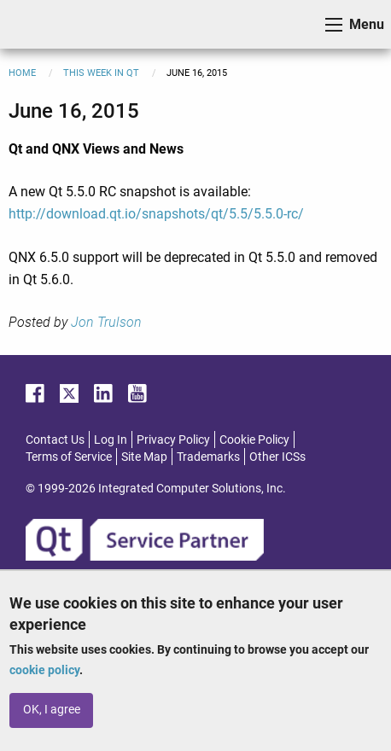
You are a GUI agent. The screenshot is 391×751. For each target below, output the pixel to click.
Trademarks (208, 456)
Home (22, 73)
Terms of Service (69, 456)
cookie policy (44, 670)
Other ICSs (277, 456)
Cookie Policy (254, 439)
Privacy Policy (173, 439)
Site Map (144, 456)
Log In (110, 439)
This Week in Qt (101, 73)
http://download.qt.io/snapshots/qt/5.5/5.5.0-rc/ (156, 214)
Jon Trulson (106, 322)
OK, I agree (51, 709)
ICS (39, 24)
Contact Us (55, 439)
